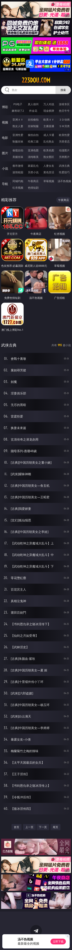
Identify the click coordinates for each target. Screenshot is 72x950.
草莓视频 (48, 181)
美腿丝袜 (17, 157)
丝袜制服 (33, 126)
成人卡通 (48, 135)
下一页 (43, 827)
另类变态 (64, 141)
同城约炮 (17, 181)
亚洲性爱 (17, 135)
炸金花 (33, 110)
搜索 (63, 90)
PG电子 (17, 104)
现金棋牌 (48, 110)
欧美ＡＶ (48, 119)
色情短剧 (33, 187)
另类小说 (33, 172)
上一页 (29, 827)
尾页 (55, 827)
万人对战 (48, 104)
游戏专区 (64, 104)
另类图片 (64, 157)
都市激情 (17, 166)
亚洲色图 (33, 150)
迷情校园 (17, 172)
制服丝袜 (17, 141)
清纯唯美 (33, 157)
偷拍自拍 (33, 135)
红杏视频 (17, 187)
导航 (5, 184)
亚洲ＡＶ (17, 119)
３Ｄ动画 (64, 119)
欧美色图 (48, 150)
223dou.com (36, 80)
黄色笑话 (48, 172)
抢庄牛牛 (64, 110)
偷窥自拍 (17, 150)
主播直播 (48, 126)
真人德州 (33, 104)
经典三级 (33, 141)
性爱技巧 (64, 172)
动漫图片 (64, 150)
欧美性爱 (64, 135)
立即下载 (58, 941)
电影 (5, 138)
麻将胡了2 (18, 110)
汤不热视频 (64, 181)
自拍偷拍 (33, 119)
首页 (16, 827)
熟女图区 (48, 157)
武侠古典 (64, 166)
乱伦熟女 (48, 141)
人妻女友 (48, 166)
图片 (5, 153)
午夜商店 (33, 181)
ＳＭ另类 (64, 126)
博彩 (5, 107)
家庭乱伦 (33, 166)
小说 (5, 168)
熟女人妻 (17, 126)
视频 (5, 122)
